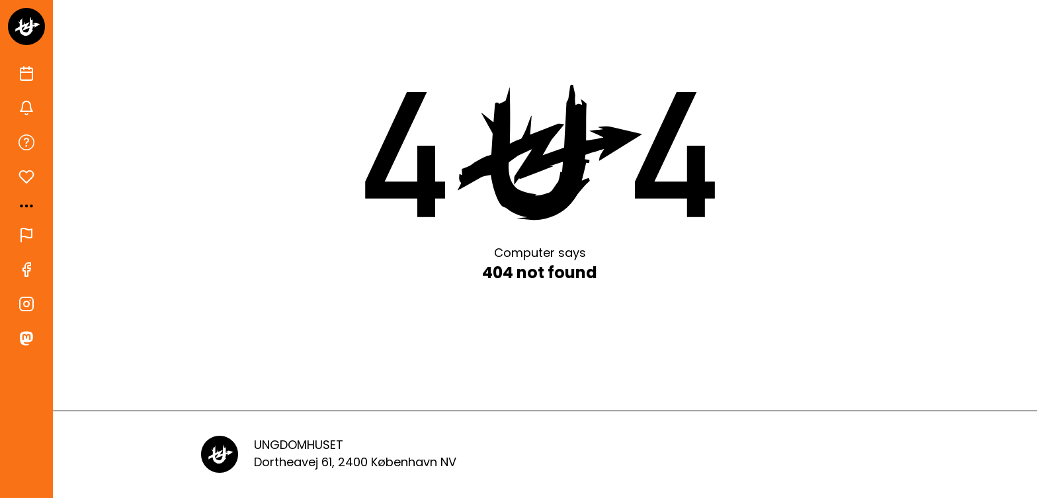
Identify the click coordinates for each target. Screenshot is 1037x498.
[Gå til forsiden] (26, 26)
